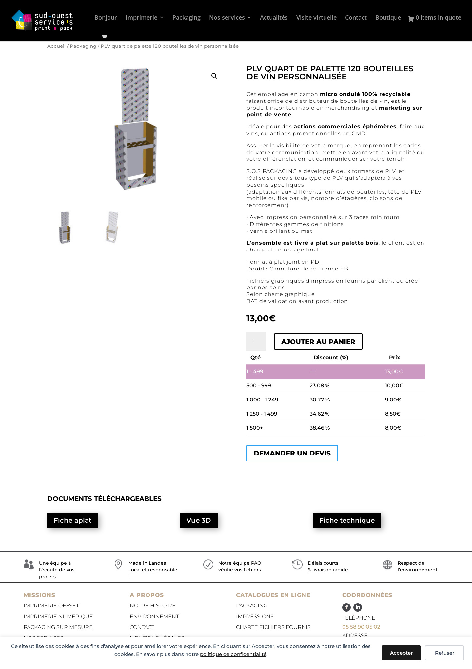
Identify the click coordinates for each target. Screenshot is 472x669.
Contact (356, 18)
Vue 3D (199, 520)
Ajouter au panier (318, 341)
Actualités (274, 18)
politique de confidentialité (233, 654)
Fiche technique (347, 520)
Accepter (401, 653)
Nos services (227, 18)
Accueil (56, 46)
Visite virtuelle (316, 18)
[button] (214, 76)
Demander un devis (292, 453)
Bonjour (105, 18)
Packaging (186, 18)
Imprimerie (141, 18)
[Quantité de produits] (256, 341)
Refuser (444, 653)
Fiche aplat (72, 520)
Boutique (388, 18)
